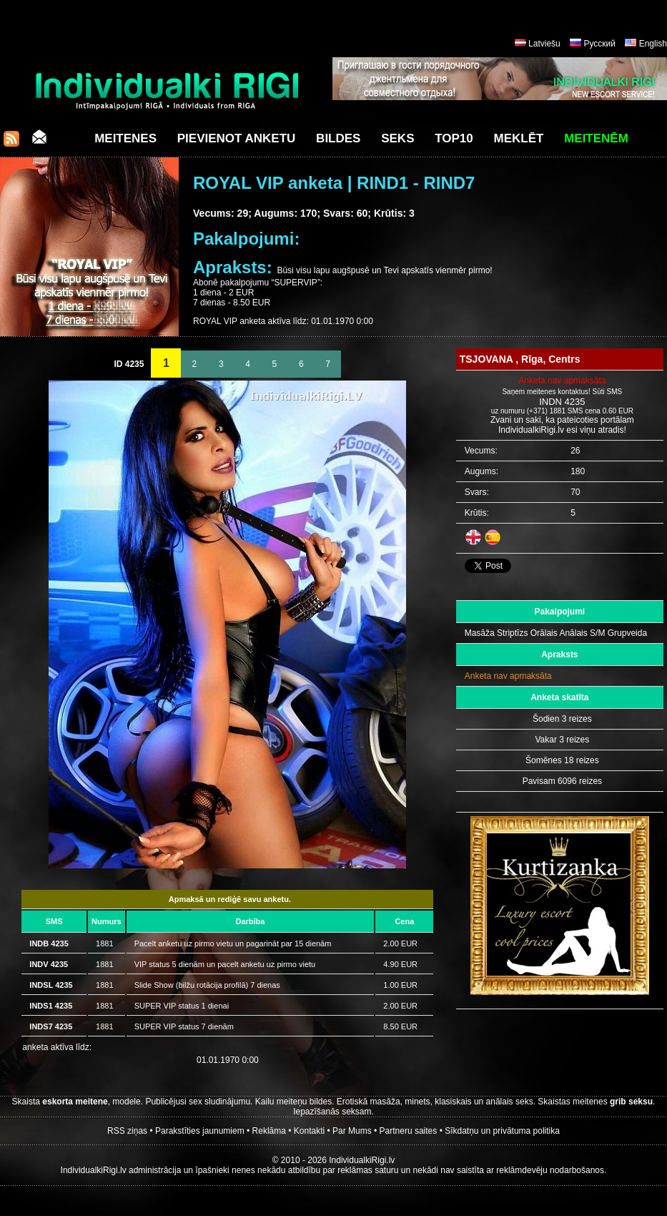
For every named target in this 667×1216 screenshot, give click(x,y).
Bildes (338, 138)
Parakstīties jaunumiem (199, 1131)
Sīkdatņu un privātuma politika (502, 1131)
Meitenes (125, 138)
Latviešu (544, 44)
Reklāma (269, 1131)
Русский (599, 44)
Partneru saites (409, 1131)
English (653, 44)
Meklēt (519, 138)
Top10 (454, 138)
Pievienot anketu (236, 138)
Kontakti (309, 1131)
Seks (397, 138)
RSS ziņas (127, 1131)
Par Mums (352, 1131)
